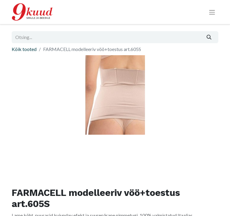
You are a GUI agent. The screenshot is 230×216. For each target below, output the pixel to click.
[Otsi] (209, 37)
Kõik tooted (24, 49)
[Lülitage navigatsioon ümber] (212, 12)
